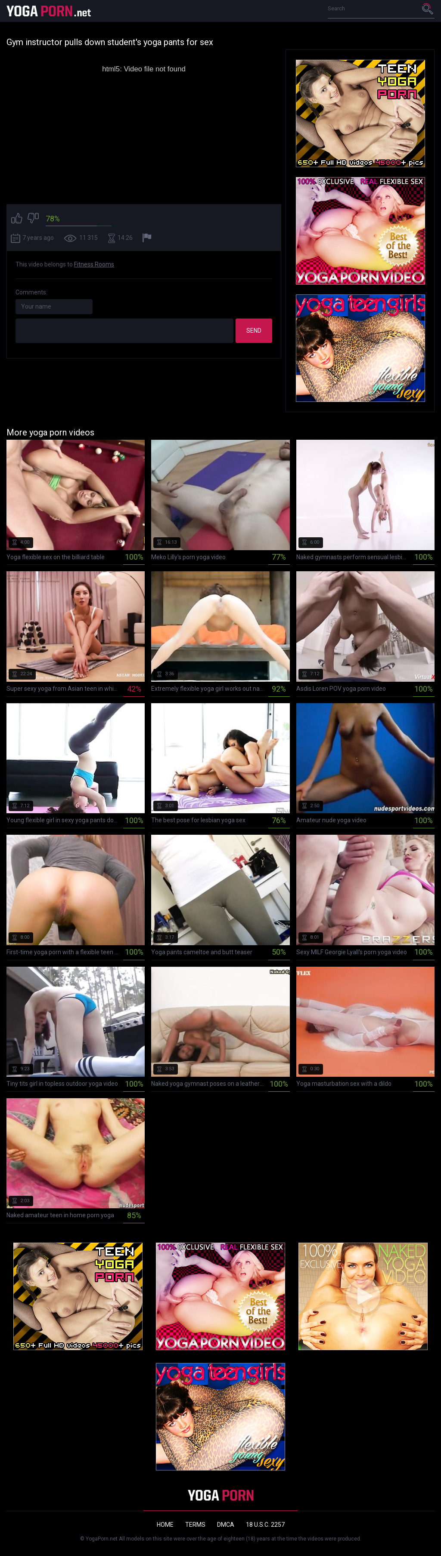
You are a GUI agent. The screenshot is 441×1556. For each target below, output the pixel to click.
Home (165, 1524)
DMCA (225, 1524)
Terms (195, 1524)
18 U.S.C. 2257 (265, 1524)
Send (253, 330)
